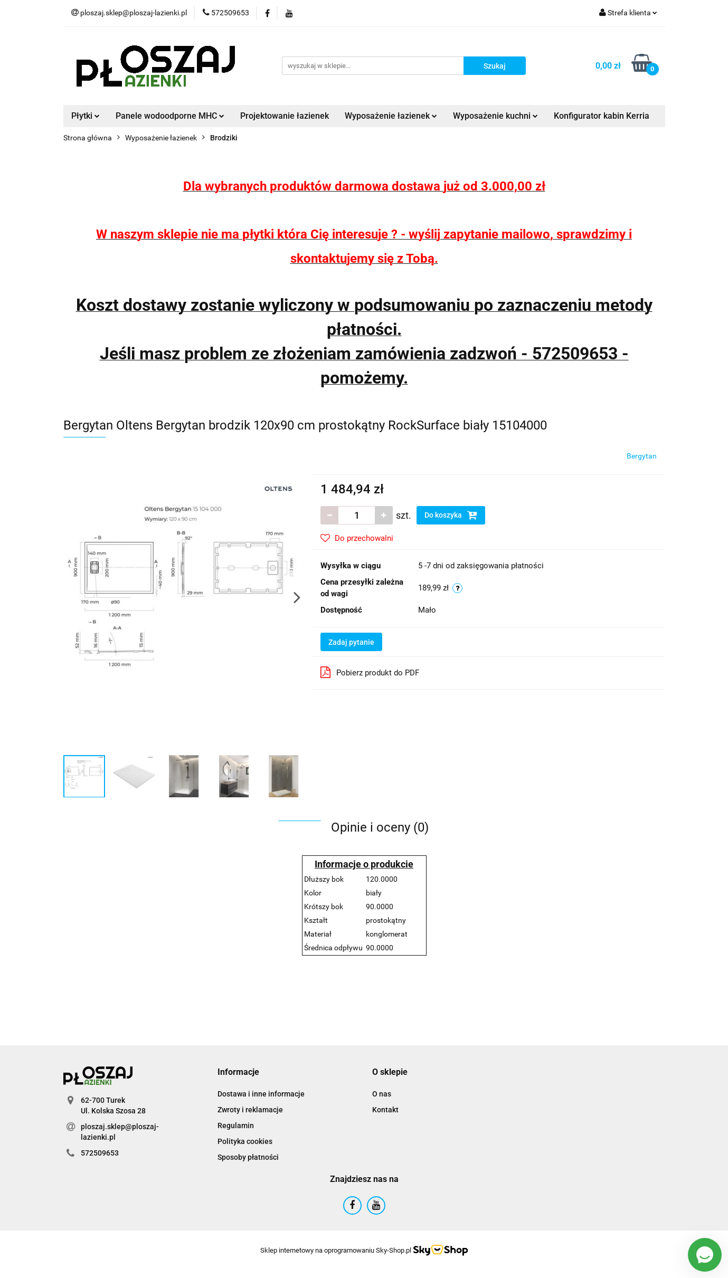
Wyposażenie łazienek (391, 116)
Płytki (85, 116)
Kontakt (385, 1109)
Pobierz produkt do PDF (369, 672)
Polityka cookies (245, 1141)
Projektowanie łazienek (284, 116)
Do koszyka (450, 515)
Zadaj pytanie (351, 642)
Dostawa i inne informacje (261, 1094)
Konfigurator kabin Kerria (601, 116)
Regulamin (236, 1125)
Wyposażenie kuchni (495, 116)
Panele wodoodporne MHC (170, 116)
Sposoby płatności (248, 1157)
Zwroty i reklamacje (250, 1109)
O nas (381, 1094)
